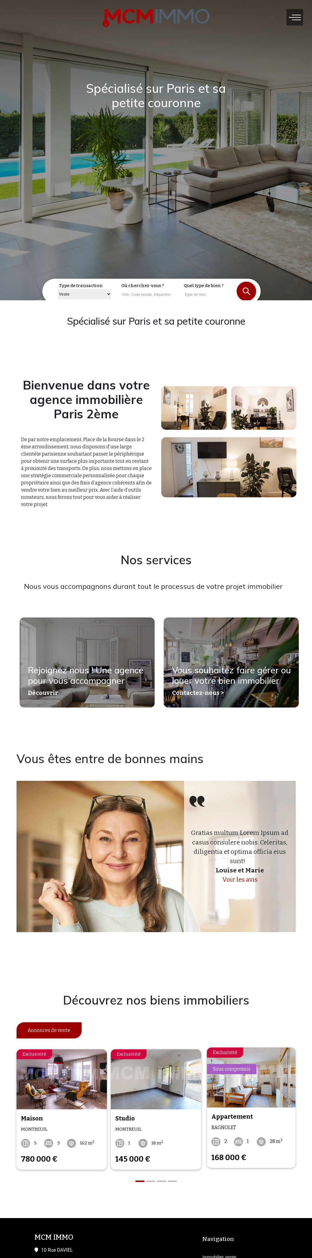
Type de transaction (81, 285)
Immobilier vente (219, 1253)
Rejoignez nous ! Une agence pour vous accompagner (86, 678)
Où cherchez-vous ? (142, 285)
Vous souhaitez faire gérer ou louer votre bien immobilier (225, 672)
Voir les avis (240, 880)
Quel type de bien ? (204, 285)
